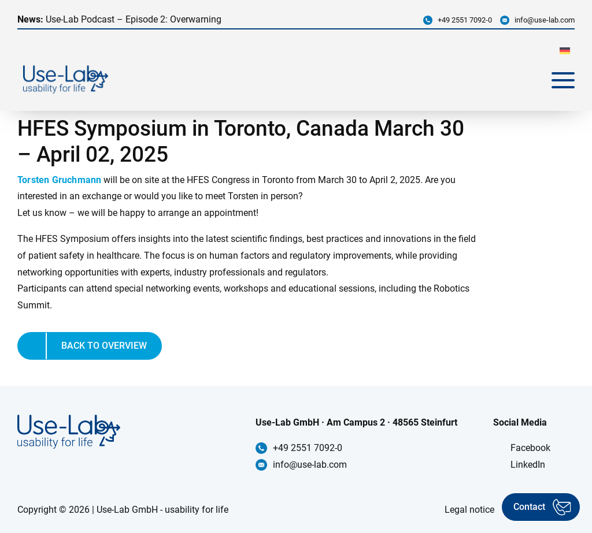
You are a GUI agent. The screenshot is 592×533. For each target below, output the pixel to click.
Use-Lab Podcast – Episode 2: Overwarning (119, 19)
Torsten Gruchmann (59, 179)
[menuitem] (565, 50)
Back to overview (104, 345)
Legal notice (469, 509)
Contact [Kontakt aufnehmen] (529, 506)
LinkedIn (527, 464)
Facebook (530, 447)
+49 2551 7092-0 (465, 20)
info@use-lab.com (545, 20)
